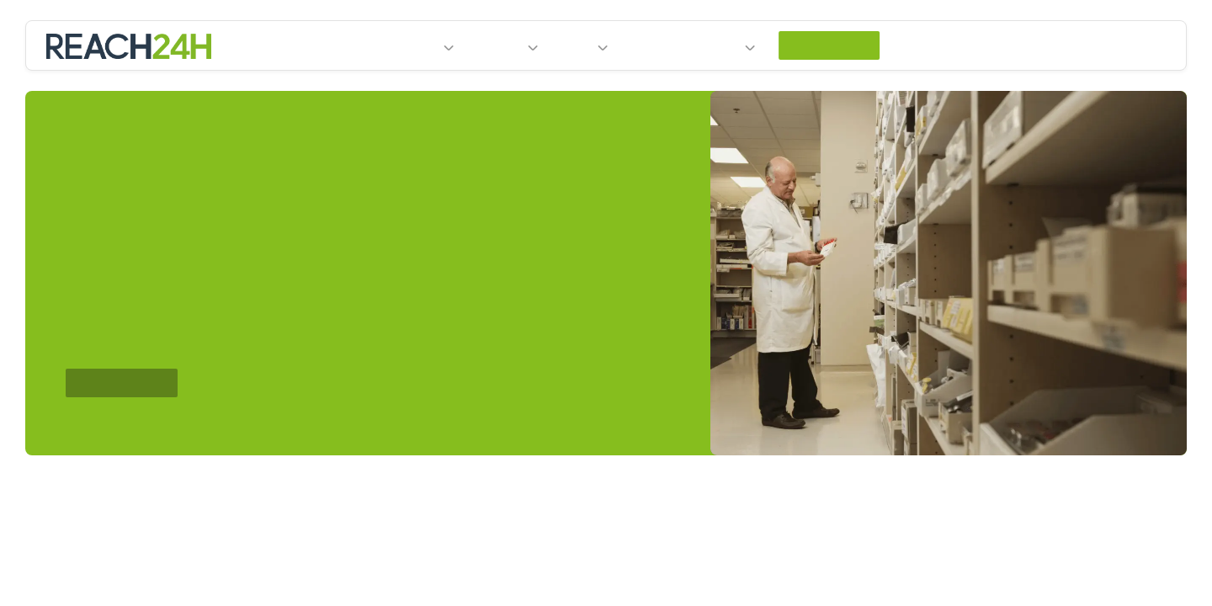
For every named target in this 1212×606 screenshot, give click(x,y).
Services (492, 88)
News (576, 88)
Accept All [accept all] (1093, 30)
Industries (397, 88)
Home (327, 87)
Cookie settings (966, 30)
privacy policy (376, 40)
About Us (724, 88)
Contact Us (847, 87)
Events (654, 87)
